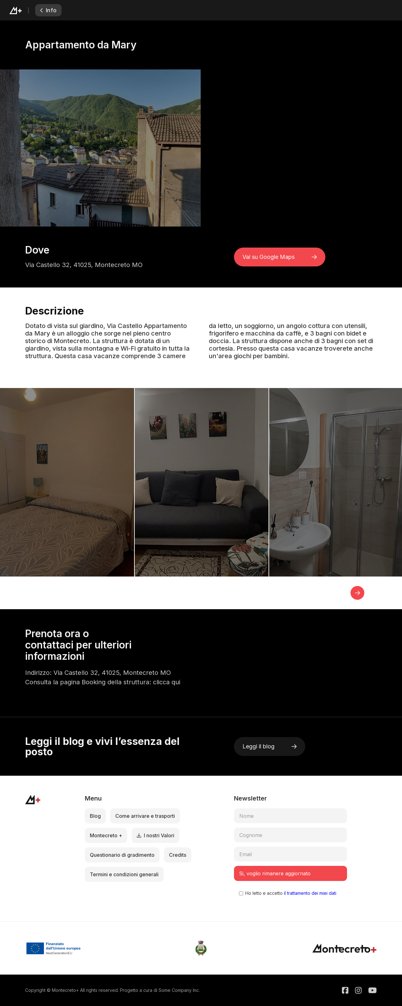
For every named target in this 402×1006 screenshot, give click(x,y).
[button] (357, 593)
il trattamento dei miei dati (309, 893)
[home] (22, 10)
